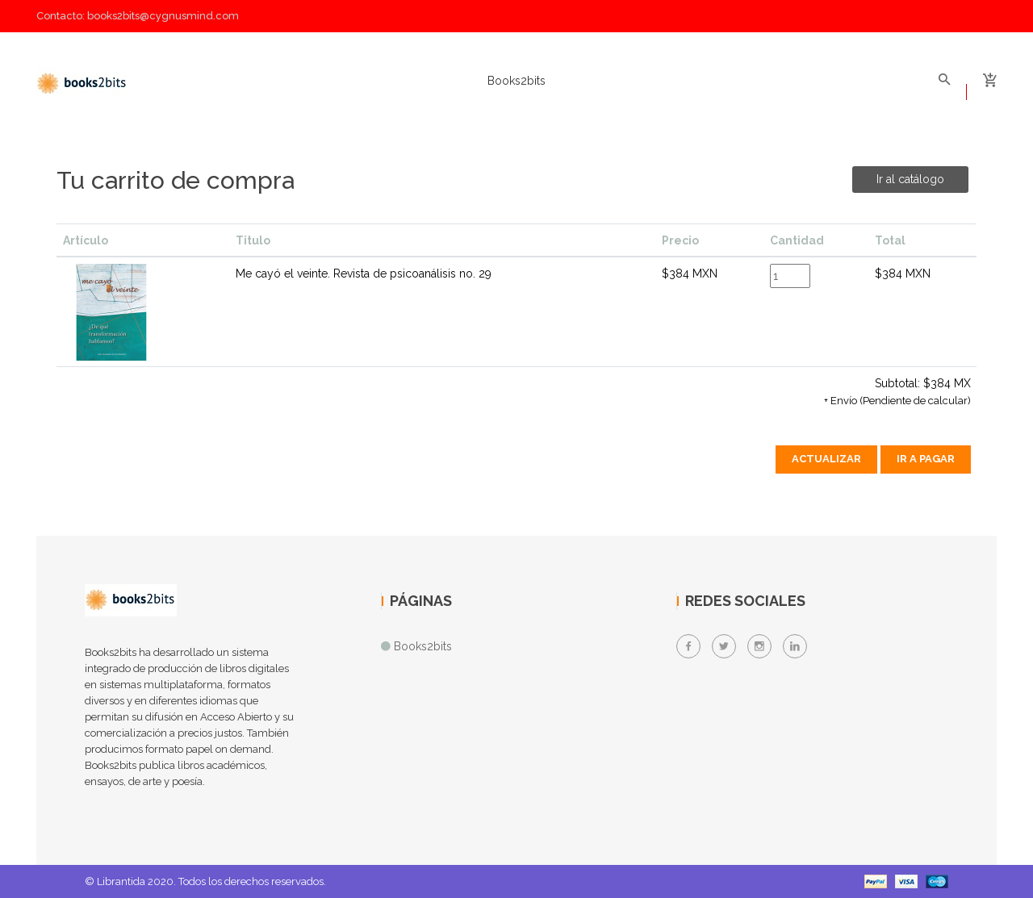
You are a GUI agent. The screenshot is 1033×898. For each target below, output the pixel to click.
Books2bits (516, 80)
